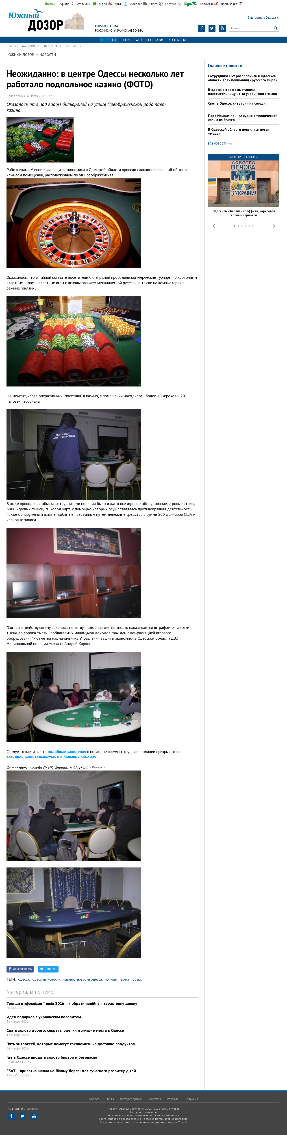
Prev (214, 226)
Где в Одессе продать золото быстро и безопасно (52, 1057)
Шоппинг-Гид (229, 4)
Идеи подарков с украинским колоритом (44, 1016)
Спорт (153, 4)
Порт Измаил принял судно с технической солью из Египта (242, 117)
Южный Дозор (21, 54)
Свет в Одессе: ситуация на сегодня (237, 103)
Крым (118, 4)
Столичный (84, 4)
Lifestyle (171, 4)
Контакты (177, 40)
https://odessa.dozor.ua (46, 20)
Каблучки (206, 4)
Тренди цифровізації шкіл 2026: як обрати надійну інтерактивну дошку (72, 1003)
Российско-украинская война (119, 31)
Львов (103, 4)
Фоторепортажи (149, 40)
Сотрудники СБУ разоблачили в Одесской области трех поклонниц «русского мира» (242, 78)
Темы (125, 40)
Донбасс (136, 4)
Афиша (64, 4)
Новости (47, 54)
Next (274, 226)
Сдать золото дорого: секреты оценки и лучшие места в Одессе (65, 1030)
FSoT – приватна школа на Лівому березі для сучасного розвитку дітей (71, 1070)
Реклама (172, 1099)
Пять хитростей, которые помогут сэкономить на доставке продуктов (71, 1043)
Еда (190, 4)
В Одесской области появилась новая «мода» (239, 131)
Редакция (191, 1099)
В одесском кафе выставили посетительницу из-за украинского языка (242, 91)
